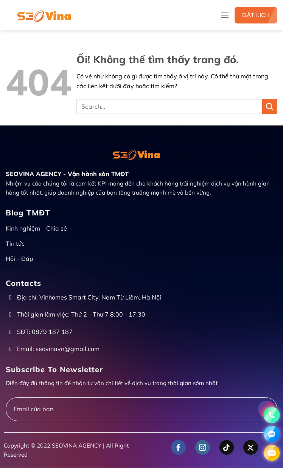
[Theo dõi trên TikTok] (226, 447)
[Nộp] (269, 106)
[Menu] (224, 15)
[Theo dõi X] (250, 447)
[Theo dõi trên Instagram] (202, 447)
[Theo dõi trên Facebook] (178, 447)
